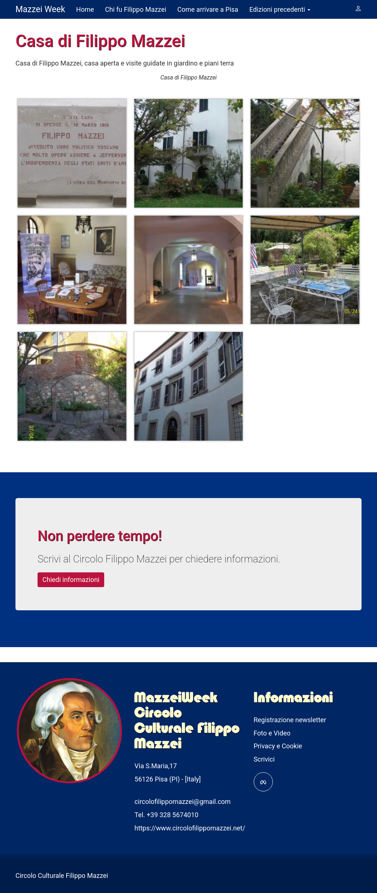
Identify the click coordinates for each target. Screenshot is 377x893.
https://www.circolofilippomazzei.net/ (189, 828)
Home (85, 9)
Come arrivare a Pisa (208, 9)
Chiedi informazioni (81, 578)
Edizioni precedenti (279, 9)
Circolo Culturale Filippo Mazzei (61, 875)
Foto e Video (272, 733)
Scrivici (264, 759)
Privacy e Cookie (278, 746)
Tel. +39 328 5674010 (166, 815)
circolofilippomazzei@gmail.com (182, 801)
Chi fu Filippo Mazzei (135, 9)
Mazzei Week (40, 9)
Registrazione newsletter (290, 720)
